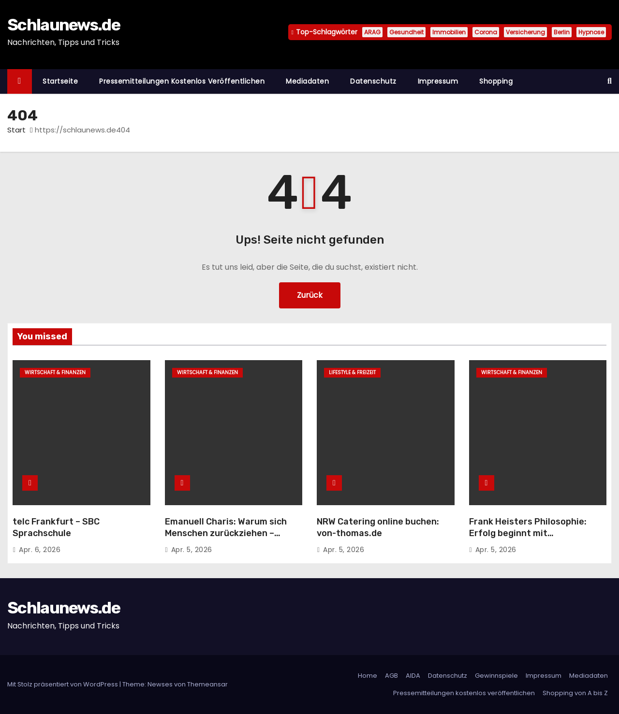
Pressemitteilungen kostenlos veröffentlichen (182, 81)
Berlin (562, 32)
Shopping (496, 81)
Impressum (438, 81)
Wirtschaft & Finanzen (55, 372)
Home (367, 675)
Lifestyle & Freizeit (352, 372)
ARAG (372, 32)
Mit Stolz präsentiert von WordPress (63, 684)
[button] (609, 81)
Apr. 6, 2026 (39, 549)
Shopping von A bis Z (575, 693)
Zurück (310, 295)
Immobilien (449, 32)
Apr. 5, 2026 (191, 549)
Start (16, 130)
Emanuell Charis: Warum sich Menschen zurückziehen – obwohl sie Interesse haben (226, 533)
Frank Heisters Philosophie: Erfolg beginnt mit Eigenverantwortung (528, 533)
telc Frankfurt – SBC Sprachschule (56, 527)
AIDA (413, 675)
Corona (485, 32)
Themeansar (207, 684)
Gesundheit (406, 32)
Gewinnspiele (496, 675)
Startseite (60, 81)
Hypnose (591, 32)
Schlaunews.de (63, 25)
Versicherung (525, 32)
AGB (391, 675)
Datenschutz (373, 81)
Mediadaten (307, 81)
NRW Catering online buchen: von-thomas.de (378, 527)
